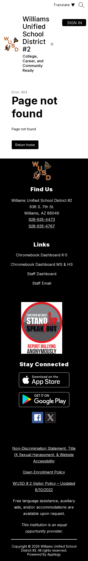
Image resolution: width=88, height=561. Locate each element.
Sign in (74, 22)
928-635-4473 (42, 219)
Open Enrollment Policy (44, 472)
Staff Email (41, 283)
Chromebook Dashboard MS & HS (42, 264)
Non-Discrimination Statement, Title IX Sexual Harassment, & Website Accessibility (44, 454)
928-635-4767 (42, 226)
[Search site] (81, 5)
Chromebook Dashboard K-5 (41, 255)
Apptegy (54, 554)
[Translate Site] (63, 5)
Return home (25, 145)
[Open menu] (52, 44)
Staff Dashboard (41, 273)
